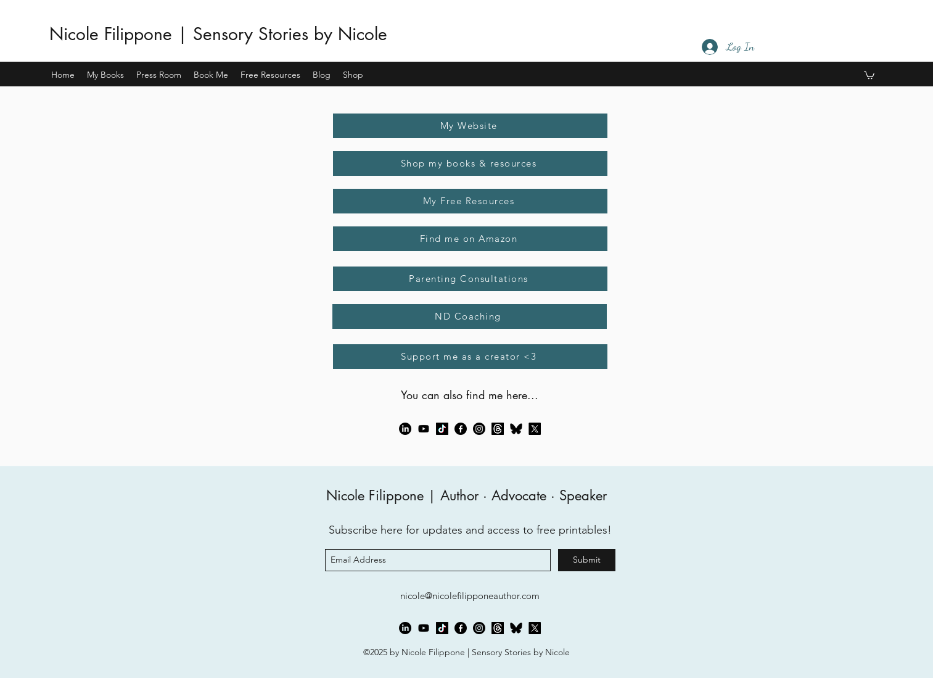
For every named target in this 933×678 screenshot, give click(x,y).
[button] (105, 74)
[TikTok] (442, 429)
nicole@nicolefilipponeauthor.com (470, 596)
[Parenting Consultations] (470, 279)
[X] (534, 429)
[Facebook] (460, 429)
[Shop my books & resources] (470, 163)
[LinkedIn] (405, 429)
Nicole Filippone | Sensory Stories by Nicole (218, 34)
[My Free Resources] (470, 201)
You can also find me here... (469, 394)
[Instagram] (479, 429)
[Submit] (586, 560)
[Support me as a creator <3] (470, 356)
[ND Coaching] (469, 316)
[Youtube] (423, 429)
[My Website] (470, 126)
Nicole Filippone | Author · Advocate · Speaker (466, 495)
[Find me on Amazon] (470, 238)
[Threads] (497, 429)
